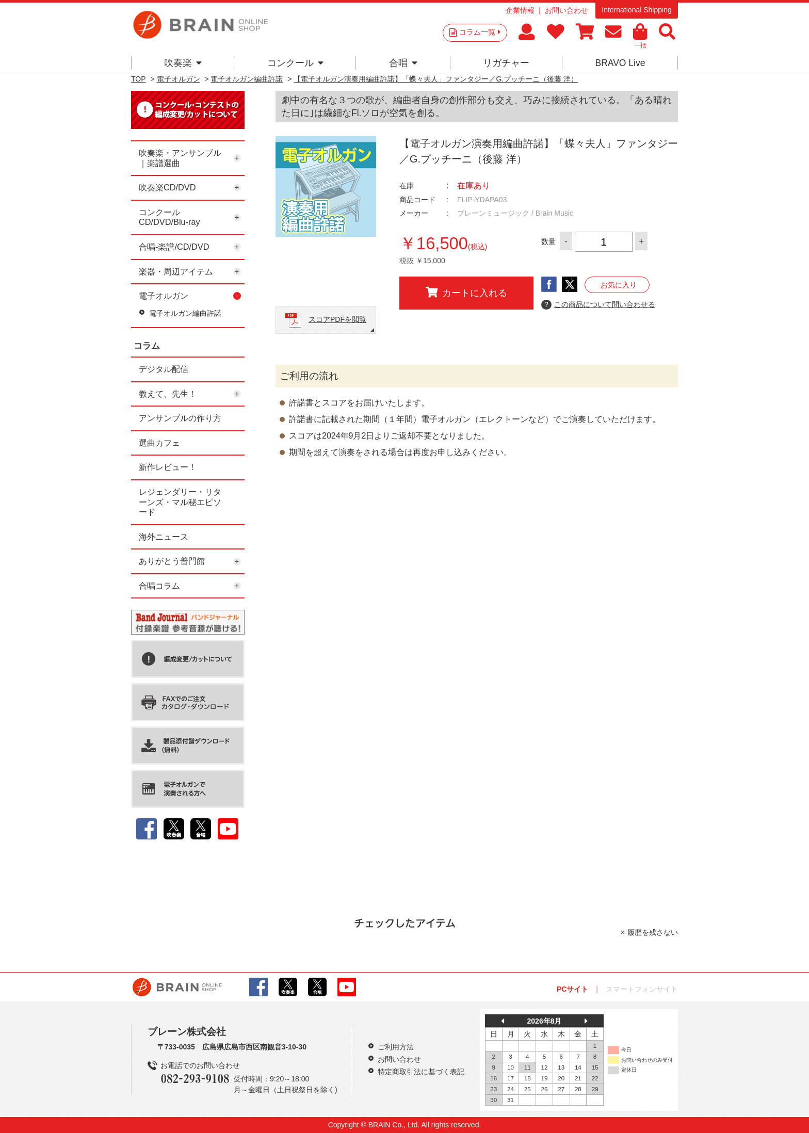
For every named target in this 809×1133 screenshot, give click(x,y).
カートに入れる (466, 292)
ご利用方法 (396, 1047)
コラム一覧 (479, 32)
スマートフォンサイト (642, 989)
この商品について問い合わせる (598, 305)
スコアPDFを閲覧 (337, 319)
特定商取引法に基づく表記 (421, 1071)
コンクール (295, 63)
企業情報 (520, 10)
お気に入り (619, 285)
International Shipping (636, 10)
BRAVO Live (620, 63)
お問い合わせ (566, 10)
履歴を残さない (652, 932)
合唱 (403, 63)
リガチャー (506, 63)
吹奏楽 (183, 63)
